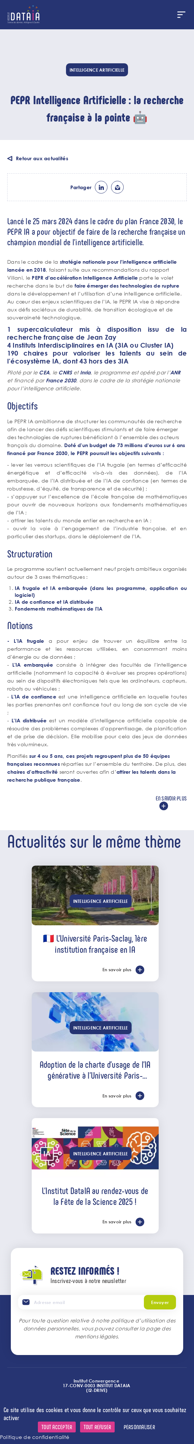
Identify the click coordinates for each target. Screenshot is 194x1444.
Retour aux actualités (42, 158)
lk (101, 187)
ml (117, 187)
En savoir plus (171, 798)
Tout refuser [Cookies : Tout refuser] (97, 1426)
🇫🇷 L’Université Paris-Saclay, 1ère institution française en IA (95, 944)
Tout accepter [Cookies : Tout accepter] (56, 1426)
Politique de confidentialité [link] (35, 1437)
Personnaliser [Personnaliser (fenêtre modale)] (139, 1426)
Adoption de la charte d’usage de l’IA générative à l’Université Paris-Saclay (95, 1069)
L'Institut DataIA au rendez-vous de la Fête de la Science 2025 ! (95, 1196)
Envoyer (160, 1302)
